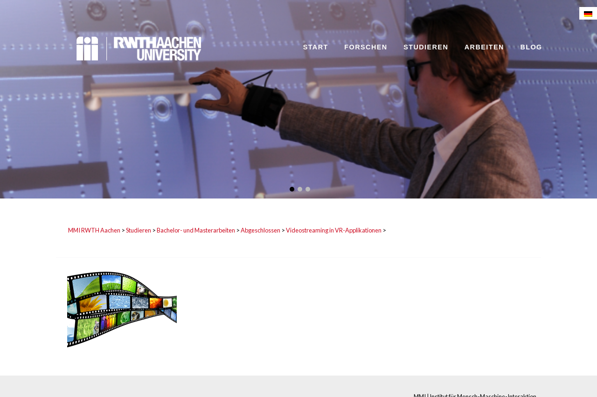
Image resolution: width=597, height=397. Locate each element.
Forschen (365, 47)
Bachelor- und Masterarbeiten (196, 230)
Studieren (425, 47)
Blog (531, 47)
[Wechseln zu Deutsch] (588, 13)
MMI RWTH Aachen (94, 230)
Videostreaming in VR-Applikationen (334, 230)
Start (315, 47)
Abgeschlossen (260, 230)
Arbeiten (484, 47)
